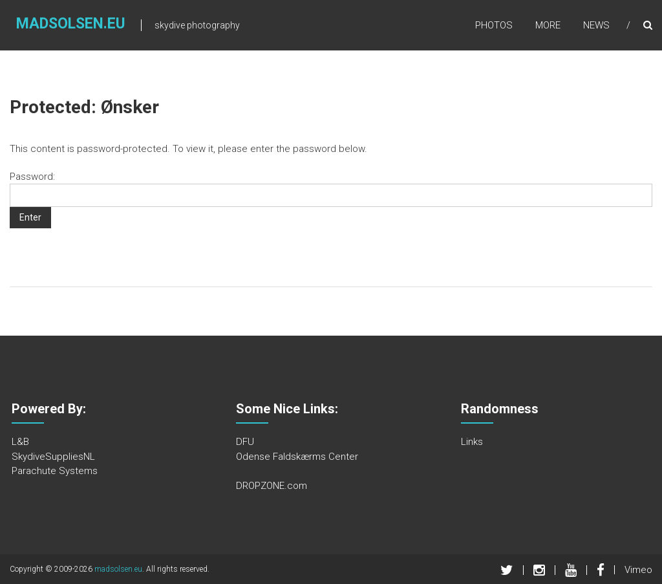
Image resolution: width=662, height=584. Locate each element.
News (596, 25)
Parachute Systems (55, 471)
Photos (494, 25)
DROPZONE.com (271, 486)
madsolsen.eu (70, 23)
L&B (20, 442)
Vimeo (638, 570)
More (548, 25)
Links (472, 442)
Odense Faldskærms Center (297, 456)
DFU (245, 442)
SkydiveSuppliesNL (53, 456)
